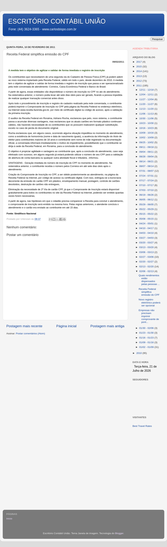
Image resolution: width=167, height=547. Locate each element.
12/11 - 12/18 (146, 89)
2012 (139, 80)
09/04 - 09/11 (146, 151)
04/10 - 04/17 (146, 228)
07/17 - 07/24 (146, 180)
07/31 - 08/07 (146, 171)
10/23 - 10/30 (146, 123)
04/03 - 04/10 (146, 233)
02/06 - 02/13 (146, 271)
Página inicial (66, 326)
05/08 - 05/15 (146, 218)
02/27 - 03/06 (146, 257)
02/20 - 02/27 (146, 261)
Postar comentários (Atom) (30, 333)
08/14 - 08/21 (146, 161)
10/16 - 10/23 (146, 128)
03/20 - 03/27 (146, 242)
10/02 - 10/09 (146, 137)
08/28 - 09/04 (146, 156)
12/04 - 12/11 (146, 94)
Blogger (119, 533)
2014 (139, 71)
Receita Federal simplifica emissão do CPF (149, 292)
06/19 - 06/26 (146, 194)
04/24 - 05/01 (146, 223)
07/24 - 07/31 (146, 175)
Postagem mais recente (24, 326)
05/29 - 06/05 (146, 204)
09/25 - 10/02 (146, 142)
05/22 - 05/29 (146, 209)
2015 (139, 66)
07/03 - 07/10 (146, 190)
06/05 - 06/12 (146, 199)
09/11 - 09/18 (146, 147)
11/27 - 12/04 (146, 99)
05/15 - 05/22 (146, 214)
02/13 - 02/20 (146, 266)
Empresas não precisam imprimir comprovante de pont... (149, 316)
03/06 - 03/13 (146, 252)
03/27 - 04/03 (146, 237)
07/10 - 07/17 (146, 185)
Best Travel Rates (142, 426)
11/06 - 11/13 (146, 113)
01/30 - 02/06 (146, 328)
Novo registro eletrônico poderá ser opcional (149, 302)
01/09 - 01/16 (146, 342)
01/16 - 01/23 (146, 337)
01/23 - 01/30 (146, 332)
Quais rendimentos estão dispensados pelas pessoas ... (149, 280)
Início (9, 518)
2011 (139, 85)
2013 (139, 76)
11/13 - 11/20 (146, 108)
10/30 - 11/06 (146, 118)
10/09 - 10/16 (146, 132)
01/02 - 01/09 (146, 347)
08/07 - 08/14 (146, 166)
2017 (139, 61)
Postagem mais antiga (107, 326)
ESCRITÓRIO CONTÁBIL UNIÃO (57, 21)
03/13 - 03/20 (146, 247)
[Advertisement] (147, 444)
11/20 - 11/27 (146, 104)
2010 (139, 353)
